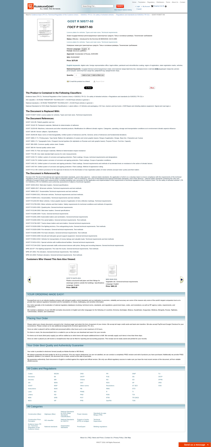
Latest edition (73, 106)
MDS (30, 400)
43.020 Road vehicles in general (77, 100)
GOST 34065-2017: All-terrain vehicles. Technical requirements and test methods (53, 188)
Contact (182, 2)
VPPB (160, 379)
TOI (133, 394)
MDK (30, 397)
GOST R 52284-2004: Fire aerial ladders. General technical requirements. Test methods (56, 220)
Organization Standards (65, 426)
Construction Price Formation (34, 420)
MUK (56, 388)
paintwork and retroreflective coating (131, 65)
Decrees (31, 379)
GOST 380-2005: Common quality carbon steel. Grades (45, 144)
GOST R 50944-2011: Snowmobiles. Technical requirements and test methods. (53, 198)
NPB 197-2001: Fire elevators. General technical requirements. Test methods (52, 252)
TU (159, 373)
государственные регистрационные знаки (96, 69)
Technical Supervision (98, 420)
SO (133, 379)
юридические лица (112, 70)
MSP (56, 385)
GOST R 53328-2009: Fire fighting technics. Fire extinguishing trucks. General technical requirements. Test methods (66, 226)
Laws (30, 391)
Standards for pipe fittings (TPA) (100, 414)
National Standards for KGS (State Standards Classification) (46, 106)
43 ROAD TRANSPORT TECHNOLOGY (50, 100)
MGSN (56, 373)
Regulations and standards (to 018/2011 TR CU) (132, 15)
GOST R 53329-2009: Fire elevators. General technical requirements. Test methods (54, 229)
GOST (30, 385)
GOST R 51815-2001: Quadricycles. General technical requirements (49, 207)
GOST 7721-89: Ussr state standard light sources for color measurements (51, 154)
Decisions (31, 376)
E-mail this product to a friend (80, 81)
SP (133, 382)
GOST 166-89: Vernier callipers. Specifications (42, 131)
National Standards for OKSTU (67, 420)
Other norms (84, 385)
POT (81, 397)
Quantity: (70, 75)
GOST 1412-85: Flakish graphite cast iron (40, 122)
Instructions (32, 388)
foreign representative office (99, 65)
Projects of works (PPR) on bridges (83, 420)
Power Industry (82, 414)
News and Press (98, 437)
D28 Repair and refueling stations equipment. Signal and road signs (146, 106)
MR (55, 379)
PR (107, 373)
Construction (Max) (34, 414)
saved (139, 9)
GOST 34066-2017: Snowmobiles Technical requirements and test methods (52, 191)
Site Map (128, 437)
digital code (85, 65)
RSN (108, 394)
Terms (168, 2)
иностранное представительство (124, 69)
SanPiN (109, 400)
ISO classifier (30, 100)
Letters (30, 394)
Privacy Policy (118, 437)
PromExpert (81, 426)
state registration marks (168, 65)
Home (134, 2)
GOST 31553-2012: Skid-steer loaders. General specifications (47, 185)
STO (133, 388)
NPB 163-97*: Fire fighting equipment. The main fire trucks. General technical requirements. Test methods (62, 248)
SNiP (134, 373)
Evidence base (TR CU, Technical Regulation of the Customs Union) (55, 15)
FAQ (89, 437)
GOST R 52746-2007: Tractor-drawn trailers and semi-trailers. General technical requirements (58, 223)
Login (138, 6)
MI (55, 376)
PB (81, 388)
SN (133, 376)
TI (133, 391)
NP (55, 400)
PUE (107, 376)
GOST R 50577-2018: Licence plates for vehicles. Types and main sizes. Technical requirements (59, 115)
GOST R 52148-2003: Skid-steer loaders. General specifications (48, 210)
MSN (56, 382)
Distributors (160, 2)
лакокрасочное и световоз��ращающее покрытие (154, 69)
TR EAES (135, 397)
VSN (159, 385)
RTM (108, 397)
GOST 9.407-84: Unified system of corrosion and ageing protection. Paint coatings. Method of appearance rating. (64, 166)
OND (82, 373)
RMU (108, 388)
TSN (133, 400)
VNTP (160, 376)
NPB (55, 397)
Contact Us (108, 437)
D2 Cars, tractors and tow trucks (110, 106)
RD (107, 379)
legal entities (114, 65)
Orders (82, 379)
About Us (175, 2)
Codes (30, 373)
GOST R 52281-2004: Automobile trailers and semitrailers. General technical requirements (57, 217)
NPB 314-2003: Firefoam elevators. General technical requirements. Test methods (54, 255)
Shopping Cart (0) (158, 6)
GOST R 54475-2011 (73, 278)
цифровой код (100, 70)
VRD (160, 382)
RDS (108, 382)
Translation (142, 2)
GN (29, 382)
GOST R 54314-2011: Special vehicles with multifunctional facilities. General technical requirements (60, 242)
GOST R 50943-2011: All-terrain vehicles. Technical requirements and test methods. (54, 194)
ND (55, 394)
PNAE (82, 391)
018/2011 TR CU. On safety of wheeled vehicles (97, 15)
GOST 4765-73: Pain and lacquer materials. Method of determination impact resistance (56, 150)
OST (81, 382)
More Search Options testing (123, 10)
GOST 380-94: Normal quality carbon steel (40, 147)
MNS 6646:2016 (111, 279)
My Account (146, 6)
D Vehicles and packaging (89, 106)
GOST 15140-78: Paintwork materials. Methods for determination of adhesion (52, 125)
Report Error (100, 81)
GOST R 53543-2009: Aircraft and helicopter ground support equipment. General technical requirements (61, 236)
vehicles (179, 65)
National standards (32, 103)
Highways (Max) (50, 414)
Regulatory (151, 2)
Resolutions (110, 385)
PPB (81, 400)
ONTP (82, 376)
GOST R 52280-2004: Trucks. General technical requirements (47, 214)
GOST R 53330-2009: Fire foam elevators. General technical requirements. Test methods (56, 233)
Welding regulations (100, 426)
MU (55, 391)
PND (81, 394)
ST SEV (135, 385)
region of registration (152, 65)
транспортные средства (85, 70)
